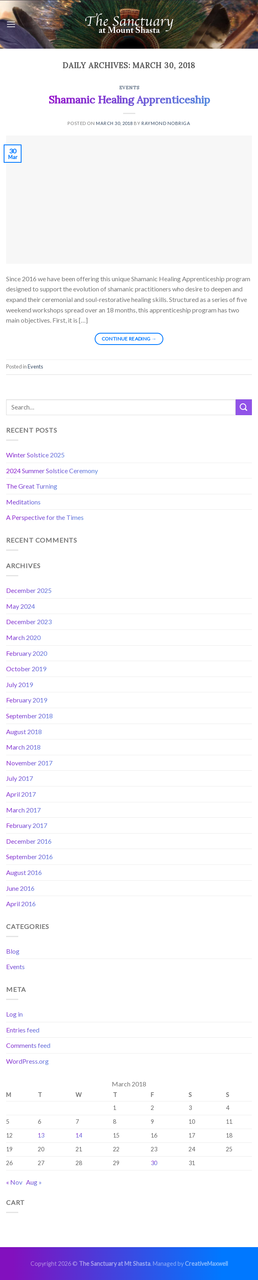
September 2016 (29, 856)
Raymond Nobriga (165, 123)
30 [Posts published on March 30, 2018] (154, 1162)
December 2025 (29, 590)
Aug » (34, 1182)
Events (129, 88)
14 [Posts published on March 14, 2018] (79, 1135)
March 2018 (23, 747)
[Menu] (11, 24)
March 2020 (23, 637)
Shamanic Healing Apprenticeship (129, 99)
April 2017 (21, 794)
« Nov (14, 1182)
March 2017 (23, 810)
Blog (13, 951)
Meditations (23, 502)
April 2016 (21, 903)
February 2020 (26, 653)
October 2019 (26, 668)
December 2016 (29, 841)
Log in (14, 1014)
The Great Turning (31, 486)
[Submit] (244, 407)
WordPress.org (27, 1061)
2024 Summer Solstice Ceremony (52, 470)
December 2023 (29, 621)
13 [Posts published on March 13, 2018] (41, 1135)
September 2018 (29, 716)
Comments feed (28, 1045)
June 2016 (20, 888)
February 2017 (26, 825)
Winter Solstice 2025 (35, 455)
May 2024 (20, 606)
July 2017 (19, 778)
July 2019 (19, 684)
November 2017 (29, 763)
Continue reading (129, 339)
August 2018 (24, 731)
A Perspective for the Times (45, 517)
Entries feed (22, 1030)
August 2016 (24, 872)
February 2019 (26, 700)
